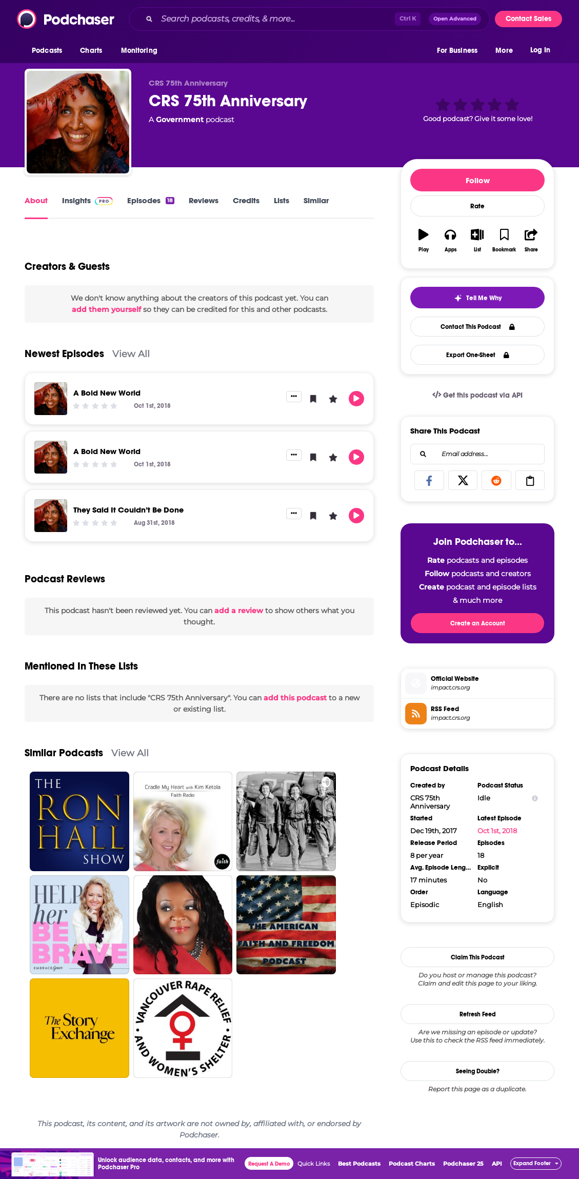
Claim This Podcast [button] (478, 957)
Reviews (203, 200)
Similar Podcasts (64, 752)
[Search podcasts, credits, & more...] (276, 19)
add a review (238, 610)
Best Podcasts (359, 1163)
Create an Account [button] (477, 623)
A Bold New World (107, 393)
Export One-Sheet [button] (477, 355)
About (36, 200)
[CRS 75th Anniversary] (78, 122)
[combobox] (309, 19)
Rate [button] (477, 206)
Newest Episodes (64, 353)
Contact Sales (528, 18)
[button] (49, 51)
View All (131, 353)
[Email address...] (477, 454)
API (497, 1163)
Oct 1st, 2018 (497, 831)
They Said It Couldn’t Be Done (128, 510)
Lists (281, 200)
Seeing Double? (478, 1071)
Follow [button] (478, 180)
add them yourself (106, 309)
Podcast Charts (412, 1163)
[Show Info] (535, 798)
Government (180, 119)
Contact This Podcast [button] (478, 326)
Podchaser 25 (463, 1163)
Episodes (150, 200)
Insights (87, 200)
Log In (540, 50)
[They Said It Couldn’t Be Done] (50, 515)
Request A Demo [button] (269, 1164)
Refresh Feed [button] (478, 1014)
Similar (316, 200)
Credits (246, 200)
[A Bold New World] (50, 398)
